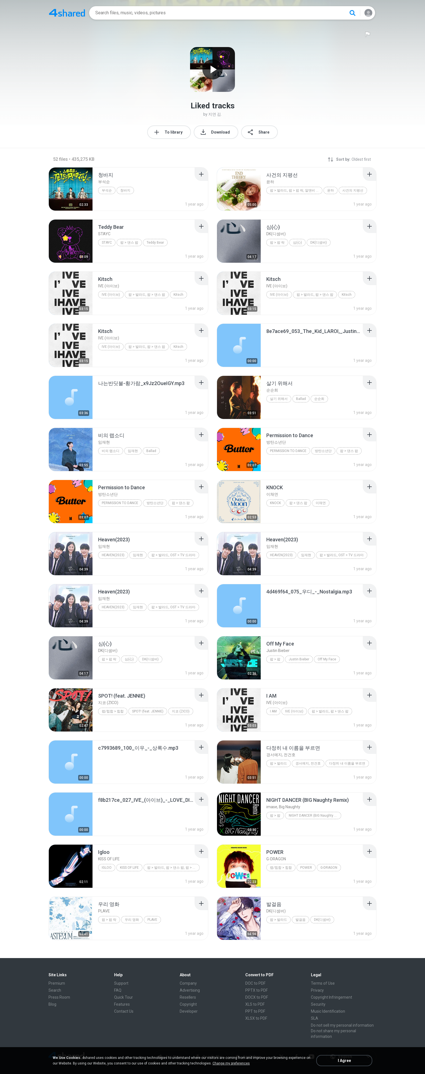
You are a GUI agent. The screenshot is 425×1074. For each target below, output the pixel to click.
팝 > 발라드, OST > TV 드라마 (173, 555)
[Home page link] (67, 13)
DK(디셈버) (318, 242)
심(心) (297, 242)
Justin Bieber (299, 659)
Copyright (188, 1004)
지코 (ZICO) (181, 711)
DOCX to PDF (256, 997)
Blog (52, 1004)
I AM (273, 711)
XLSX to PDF (256, 1018)
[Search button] (352, 13)
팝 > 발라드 (278, 763)
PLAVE (152, 920)
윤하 (330, 190)
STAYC (107, 242)
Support (121, 983)
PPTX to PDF (256, 990)
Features (122, 1004)
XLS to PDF (255, 1004)
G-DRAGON (328, 868)
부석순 (107, 190)
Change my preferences (231, 1063)
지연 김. (215, 114)
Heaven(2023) (113, 555)
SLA (314, 1018)
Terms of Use (323, 983)
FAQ (117, 990)
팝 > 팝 (275, 659)
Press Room (59, 997)
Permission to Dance (288, 451)
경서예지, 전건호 (308, 763)
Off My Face (327, 659)
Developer (189, 1011)
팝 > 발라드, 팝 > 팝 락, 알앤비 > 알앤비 (296, 190)
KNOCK (275, 503)
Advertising (190, 990)
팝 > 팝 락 (277, 242)
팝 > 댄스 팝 (129, 242)
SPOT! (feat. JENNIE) (147, 711)
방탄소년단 (323, 451)
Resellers (188, 997)
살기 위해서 (279, 399)
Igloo (107, 868)
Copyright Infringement (331, 997)
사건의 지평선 (352, 190)
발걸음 (300, 920)
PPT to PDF (255, 1011)
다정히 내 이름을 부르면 (347, 763)
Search (54, 990)
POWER (306, 868)
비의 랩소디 (110, 451)
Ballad (301, 399)
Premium (56, 983)
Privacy (317, 990)
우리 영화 (132, 920)
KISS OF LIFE (129, 868)
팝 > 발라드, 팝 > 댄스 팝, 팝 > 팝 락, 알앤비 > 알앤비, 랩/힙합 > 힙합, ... (173, 868)
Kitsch (178, 295)
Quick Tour (123, 997)
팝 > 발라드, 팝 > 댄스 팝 (146, 295)
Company (188, 983)
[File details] (71, 189)
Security (318, 1004)
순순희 (319, 399)
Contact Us (123, 1011)
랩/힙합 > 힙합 (113, 711)
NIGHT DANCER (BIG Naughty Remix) (315, 815)
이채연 (321, 503)
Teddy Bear (155, 242)
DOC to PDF (255, 983)
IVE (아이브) (111, 295)
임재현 (133, 451)
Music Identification (328, 1011)
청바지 (125, 190)
